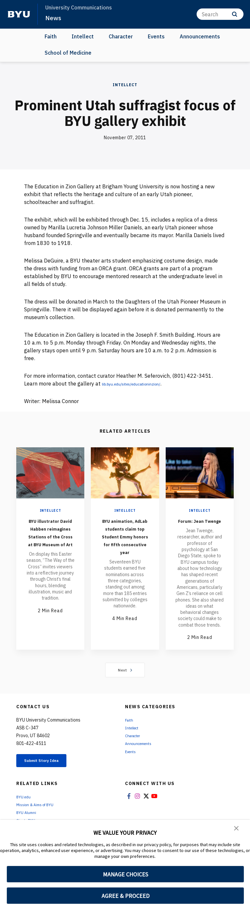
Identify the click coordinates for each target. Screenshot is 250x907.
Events (156, 36)
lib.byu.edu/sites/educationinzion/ (143, 383)
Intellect (83, 36)
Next (125, 677)
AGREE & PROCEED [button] (125, 896)
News (54, 17)
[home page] (18, 14)
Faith (51, 36)
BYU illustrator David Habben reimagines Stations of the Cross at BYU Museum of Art (50, 540)
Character (121, 36)
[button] (237, 829)
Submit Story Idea (50, 769)
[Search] (220, 14)
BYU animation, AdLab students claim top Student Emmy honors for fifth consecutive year (125, 547)
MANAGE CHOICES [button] (125, 874)
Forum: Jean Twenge (199, 524)
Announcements (200, 36)
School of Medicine (68, 52)
